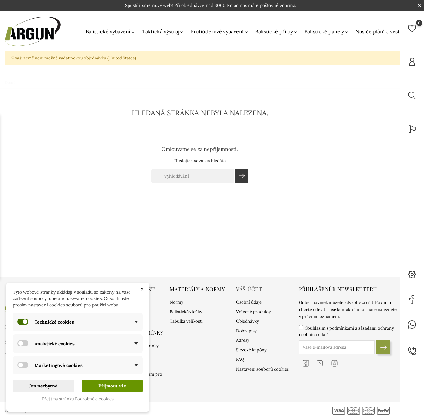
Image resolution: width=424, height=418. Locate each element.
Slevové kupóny (251, 350)
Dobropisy (246, 330)
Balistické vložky (186, 311)
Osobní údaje (249, 302)
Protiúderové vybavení (219, 31)
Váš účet (249, 289)
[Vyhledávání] (192, 176)
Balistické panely (326, 31)
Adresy (242, 340)
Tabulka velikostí (186, 321)
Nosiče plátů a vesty (381, 31)
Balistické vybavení (111, 31)
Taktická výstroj (163, 31)
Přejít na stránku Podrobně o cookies (78, 398)
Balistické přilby (276, 31)
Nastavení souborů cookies (262, 369)
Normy (176, 302)
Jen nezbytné (43, 386)
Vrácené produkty (253, 311)
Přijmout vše (112, 386)
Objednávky (247, 321)
